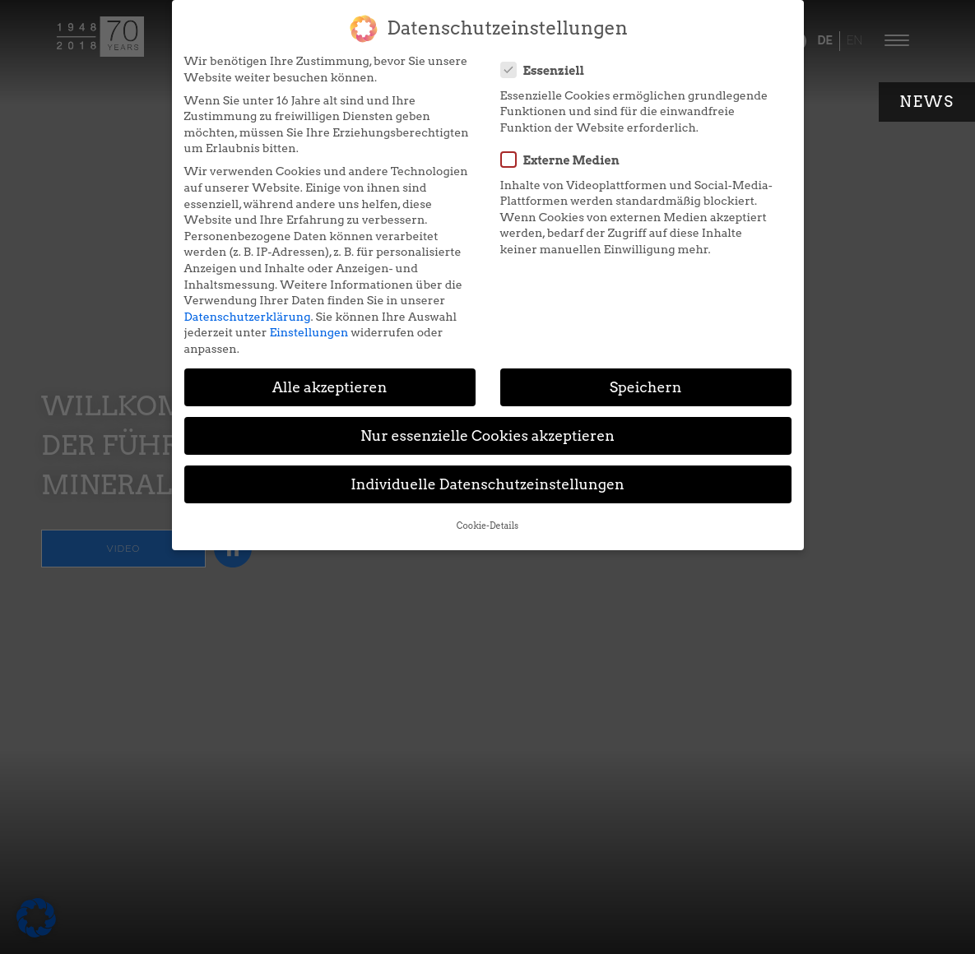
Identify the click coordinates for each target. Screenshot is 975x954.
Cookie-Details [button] (487, 526)
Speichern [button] (646, 387)
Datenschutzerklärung (247, 316)
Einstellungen (308, 332)
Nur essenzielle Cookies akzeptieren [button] (487, 435)
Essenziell (548, 70)
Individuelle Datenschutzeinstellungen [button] (487, 484)
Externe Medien (565, 159)
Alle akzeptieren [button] (330, 387)
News (926, 101)
